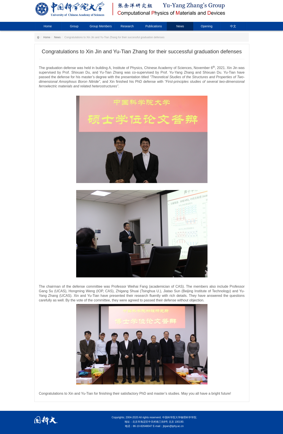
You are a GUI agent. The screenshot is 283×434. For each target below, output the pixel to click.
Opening (207, 26)
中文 (233, 26)
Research (127, 26)
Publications (153, 26)
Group (74, 26)
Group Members (101, 26)
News (180, 26)
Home (48, 26)
